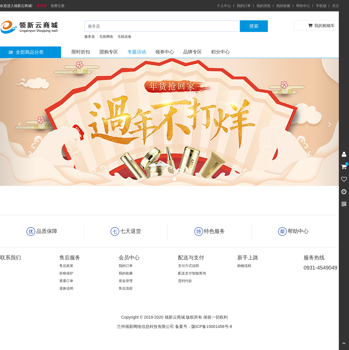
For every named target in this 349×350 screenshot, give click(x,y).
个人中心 (224, 6)
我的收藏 (283, 6)
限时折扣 (81, 51)
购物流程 (244, 266)
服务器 (89, 37)
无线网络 (106, 37)
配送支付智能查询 (192, 273)
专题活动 (136, 51)
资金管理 (126, 281)
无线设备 (124, 37)
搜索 (254, 26)
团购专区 (108, 51)
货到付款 (185, 281)
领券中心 (164, 51)
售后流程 (126, 288)
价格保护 (66, 273)
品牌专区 (192, 51)
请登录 (41, 6)
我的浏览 (263, 6)
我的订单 (244, 6)
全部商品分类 (26, 52)
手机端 (321, 6)
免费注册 (58, 6)
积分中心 (220, 51)
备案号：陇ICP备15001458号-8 (203, 326)
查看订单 (66, 281)
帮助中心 (303, 6)
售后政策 (66, 266)
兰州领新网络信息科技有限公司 (145, 326)
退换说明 (66, 288)
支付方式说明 (188, 266)
